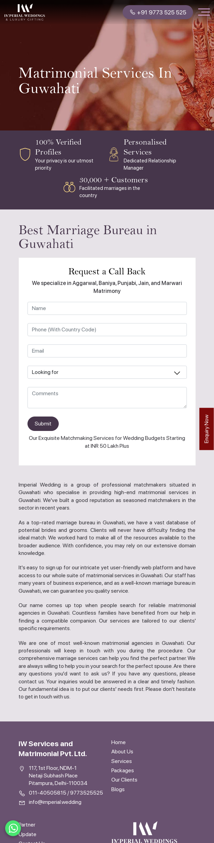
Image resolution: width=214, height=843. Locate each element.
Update (27, 834)
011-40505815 (47, 792)
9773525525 (86, 792)
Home (118, 742)
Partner (27, 824)
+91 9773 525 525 (157, 12)
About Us (122, 751)
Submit (43, 423)
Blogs (118, 789)
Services (121, 761)
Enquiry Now (206, 428)
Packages (122, 770)
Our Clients (124, 779)
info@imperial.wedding (55, 802)
